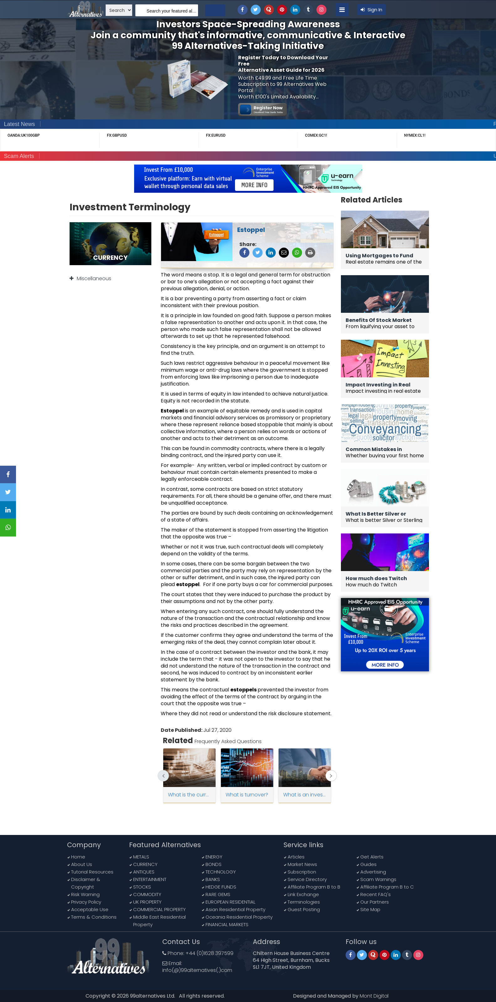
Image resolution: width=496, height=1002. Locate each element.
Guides (368, 864)
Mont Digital (374, 995)
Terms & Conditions (94, 917)
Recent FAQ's (375, 894)
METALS (141, 856)
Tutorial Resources (92, 871)
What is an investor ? (304, 795)
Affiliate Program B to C (387, 887)
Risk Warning (85, 894)
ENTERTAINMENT (149, 879)
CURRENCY (145, 864)
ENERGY (214, 856)
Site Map (370, 909)
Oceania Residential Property (239, 917)
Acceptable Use (89, 909)
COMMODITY (147, 894)
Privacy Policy (86, 902)
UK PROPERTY (147, 902)
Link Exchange (303, 894)
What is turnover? (247, 795)
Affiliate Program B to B (314, 887)
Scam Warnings (378, 879)
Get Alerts (372, 856)
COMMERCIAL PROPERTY (159, 909)
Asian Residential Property (235, 909)
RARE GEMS (218, 894)
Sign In (371, 9)
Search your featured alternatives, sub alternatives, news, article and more (172, 10)
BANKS (213, 879)
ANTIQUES (143, 871)
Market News (302, 864)
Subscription (302, 871)
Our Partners (374, 902)
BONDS (214, 864)
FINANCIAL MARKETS (227, 924)
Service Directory (307, 879)
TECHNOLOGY (221, 871)
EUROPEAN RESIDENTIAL (230, 902)
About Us (81, 864)
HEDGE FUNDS (221, 887)
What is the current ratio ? (189, 795)
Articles (296, 856)
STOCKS (142, 887)
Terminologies (304, 902)
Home (78, 856)
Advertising (373, 871)
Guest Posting (304, 909)
